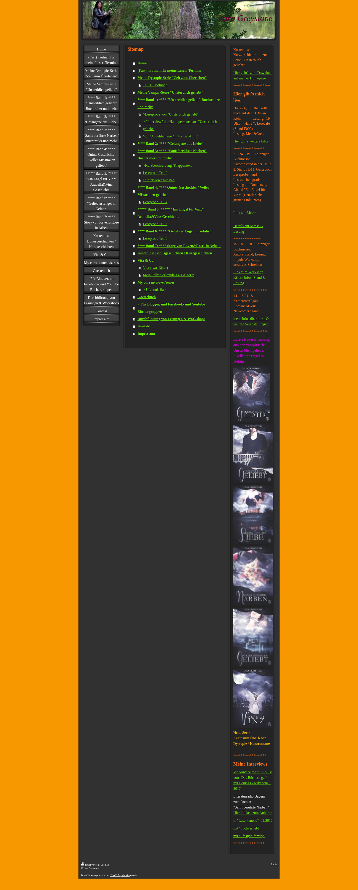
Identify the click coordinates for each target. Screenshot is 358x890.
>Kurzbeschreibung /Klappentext (167, 165)
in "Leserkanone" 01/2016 (253, 820)
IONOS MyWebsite (120, 875)
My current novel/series (155, 282)
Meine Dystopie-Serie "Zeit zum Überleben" (172, 78)
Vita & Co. (145, 260)
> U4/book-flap (154, 290)
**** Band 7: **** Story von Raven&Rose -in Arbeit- (179, 246)
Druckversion (90, 864)
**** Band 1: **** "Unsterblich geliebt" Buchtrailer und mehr (178, 103)
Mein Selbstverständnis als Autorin (168, 275)
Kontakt (143, 326)
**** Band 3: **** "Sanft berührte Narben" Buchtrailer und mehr (172, 154)
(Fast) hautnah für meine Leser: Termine (169, 70)
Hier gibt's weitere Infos (250, 141)
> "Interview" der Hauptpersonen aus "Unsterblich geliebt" (180, 125)
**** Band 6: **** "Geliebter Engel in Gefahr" (174, 231)
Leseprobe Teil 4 (155, 202)
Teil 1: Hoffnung (155, 85)
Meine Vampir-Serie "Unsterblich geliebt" (170, 92)
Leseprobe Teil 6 (155, 238)
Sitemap (105, 864)
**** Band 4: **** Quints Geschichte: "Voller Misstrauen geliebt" (173, 191)
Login (274, 864)
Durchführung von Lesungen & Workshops (171, 319)
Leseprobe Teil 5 (155, 224)
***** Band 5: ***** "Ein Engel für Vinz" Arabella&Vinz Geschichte (170, 213)
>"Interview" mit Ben (159, 180)
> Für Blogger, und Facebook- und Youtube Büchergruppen (171, 307)
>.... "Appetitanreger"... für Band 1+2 (170, 136)
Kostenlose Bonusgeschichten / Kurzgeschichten (174, 253)
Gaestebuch (146, 297)
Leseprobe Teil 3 (155, 173)
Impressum (146, 333)
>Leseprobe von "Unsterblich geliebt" (170, 114)
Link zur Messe (244, 213)
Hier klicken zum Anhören (252, 813)
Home (142, 63)
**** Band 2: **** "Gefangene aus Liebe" (170, 143)
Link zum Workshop (248, 272)
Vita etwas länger (155, 268)
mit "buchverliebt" (246, 828)
